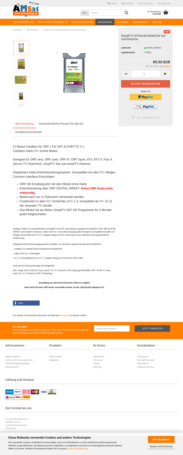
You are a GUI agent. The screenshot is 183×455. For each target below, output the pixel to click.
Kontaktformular (146, 360)
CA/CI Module (140, 22)
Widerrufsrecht (13, 356)
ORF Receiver (105, 22)
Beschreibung (24, 123)
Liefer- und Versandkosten (19, 360)
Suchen (112, 3)
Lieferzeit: (126, 47)
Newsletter (142, 363)
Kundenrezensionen (28, 132)
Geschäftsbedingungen (17, 363)
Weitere (157, 22)
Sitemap (97, 367)
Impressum (143, 356)
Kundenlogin (146, 3)
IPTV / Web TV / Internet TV (53, 22)
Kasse (96, 363)
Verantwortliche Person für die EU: (61, 123)
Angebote (54, 360)
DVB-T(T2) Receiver (83, 22)
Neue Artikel (55, 356)
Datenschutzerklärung (77, 448)
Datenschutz (12, 367)
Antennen (122, 22)
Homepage (64, 315)
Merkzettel (164, 3)
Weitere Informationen (161, 446)
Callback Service (145, 367)
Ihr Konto (98, 360)
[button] (26, 303)
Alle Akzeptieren (161, 439)
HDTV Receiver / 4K (23, 22)
